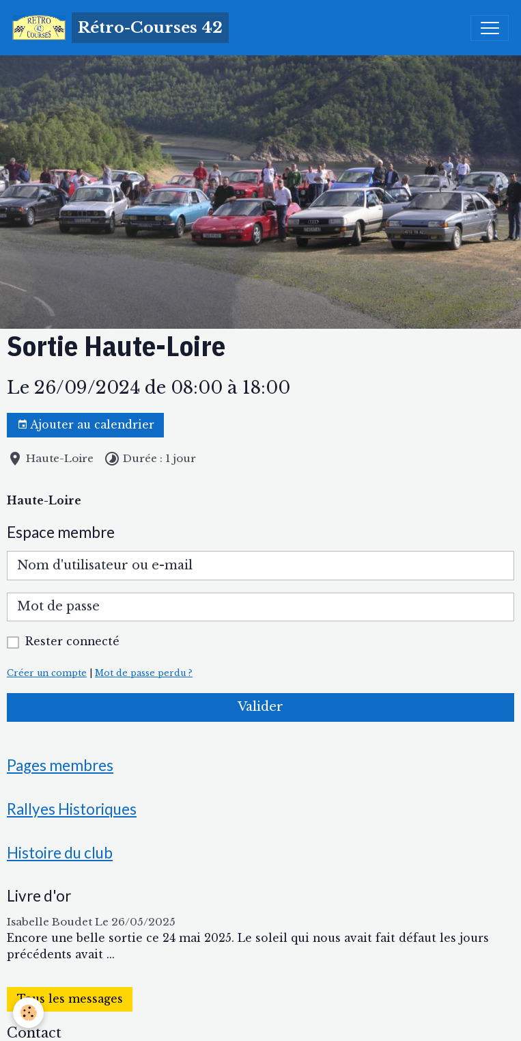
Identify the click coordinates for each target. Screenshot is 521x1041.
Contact (34, 1033)
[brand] (120, 27)
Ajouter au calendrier (85, 425)
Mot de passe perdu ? (144, 673)
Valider (260, 706)
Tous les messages (70, 998)
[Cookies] (29, 1012)
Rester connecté (72, 641)
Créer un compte (47, 673)
